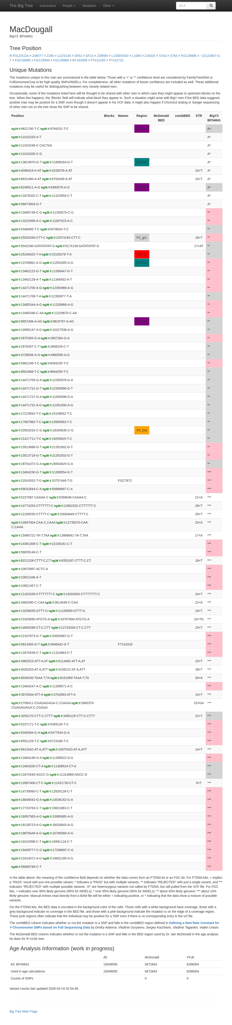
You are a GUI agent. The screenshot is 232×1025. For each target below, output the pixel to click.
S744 (162, 56)
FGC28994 (42, 60)
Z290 (50, 56)
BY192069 (79, 60)
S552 (78, 56)
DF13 (89, 56)
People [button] (69, 5)
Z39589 (102, 56)
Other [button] (108, 5)
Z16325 (150, 56)
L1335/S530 (120, 56)
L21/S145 (64, 56)
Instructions (48, 5)
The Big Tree (21, 5)
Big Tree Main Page (23, 1011)
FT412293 (98, 60)
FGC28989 (61, 60)
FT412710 (116, 60)
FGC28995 (22, 60)
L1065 (136, 56)
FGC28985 (188, 56)
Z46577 (37, 56)
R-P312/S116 (19, 56)
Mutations (89, 5)
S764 (173, 56)
